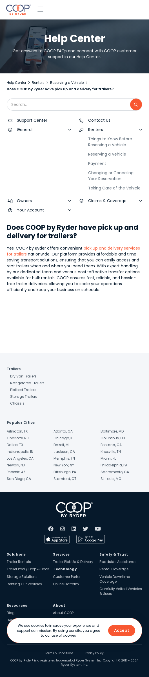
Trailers (14, 368)
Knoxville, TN (111, 451)
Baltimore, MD (112, 431)
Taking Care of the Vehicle (114, 188)
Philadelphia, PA (114, 465)
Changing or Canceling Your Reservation (111, 176)
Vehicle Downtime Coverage (114, 579)
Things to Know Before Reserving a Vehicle (110, 142)
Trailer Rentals (19, 561)
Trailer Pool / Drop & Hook (28, 569)
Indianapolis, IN (20, 451)
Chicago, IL (63, 438)
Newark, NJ (16, 465)
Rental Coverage (113, 569)
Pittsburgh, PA (65, 471)
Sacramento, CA (115, 471)
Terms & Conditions (59, 653)
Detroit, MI (61, 444)
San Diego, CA (19, 478)
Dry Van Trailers (23, 376)
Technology (65, 569)
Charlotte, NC (18, 438)
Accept (121, 630)
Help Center (16, 82)
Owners (24, 201)
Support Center (32, 120)
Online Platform (66, 584)
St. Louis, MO (111, 478)
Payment (97, 163)
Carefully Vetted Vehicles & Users (120, 591)
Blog (11, 612)
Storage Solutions (22, 576)
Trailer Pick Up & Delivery (73, 561)
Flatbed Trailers (23, 389)
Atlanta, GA (63, 431)
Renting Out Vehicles (24, 584)
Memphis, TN (64, 458)
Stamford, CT (65, 478)
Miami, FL (108, 458)
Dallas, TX (15, 444)
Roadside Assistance (117, 561)
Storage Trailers (23, 396)
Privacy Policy (94, 653)
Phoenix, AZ (16, 471)
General (24, 129)
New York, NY (64, 465)
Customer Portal (67, 576)
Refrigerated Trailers (27, 383)
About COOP (63, 612)
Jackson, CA (64, 451)
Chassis (17, 403)
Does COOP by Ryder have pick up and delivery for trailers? (60, 89)
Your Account (30, 210)
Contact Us (99, 120)
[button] (40, 9)
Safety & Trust (113, 554)
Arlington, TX (17, 431)
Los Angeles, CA (20, 458)
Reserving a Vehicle (67, 82)
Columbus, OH (113, 438)
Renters (38, 82)
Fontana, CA (111, 444)
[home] (17, 10)
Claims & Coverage (107, 201)
